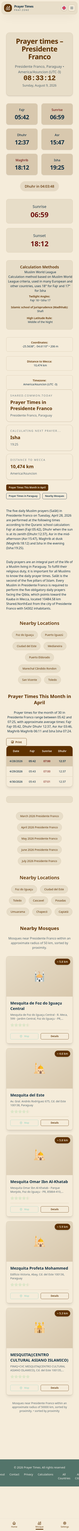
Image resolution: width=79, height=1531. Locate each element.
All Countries (64, 1476)
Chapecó (41, 912)
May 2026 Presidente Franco (39, 838)
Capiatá (63, 912)
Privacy (28, 1474)
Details (55, 1036)
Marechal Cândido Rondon (39, 668)
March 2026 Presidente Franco (39, 816)
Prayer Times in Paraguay (23, 496)
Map (24, 1036)
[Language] (64, 8)
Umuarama (18, 912)
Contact (14, 1474)
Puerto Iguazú (54, 635)
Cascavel (38, 900)
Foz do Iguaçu (25, 635)
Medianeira (55, 646)
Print (16, 742)
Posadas (60, 900)
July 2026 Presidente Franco (39, 861)
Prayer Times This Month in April (27, 487)
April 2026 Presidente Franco (39, 827)
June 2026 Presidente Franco (39, 850)
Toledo (52, 680)
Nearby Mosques (54, 496)
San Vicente (29, 680)
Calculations (45, 1474)
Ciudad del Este (26, 646)
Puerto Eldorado (39, 657)
